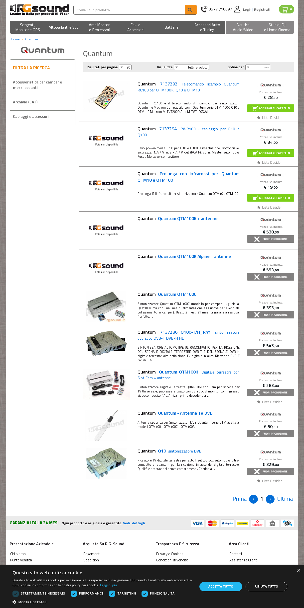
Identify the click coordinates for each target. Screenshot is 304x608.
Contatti (235, 554)
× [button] (298, 570)
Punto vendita (21, 560)
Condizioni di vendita (172, 560)
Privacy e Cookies (169, 554)
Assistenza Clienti (243, 560)
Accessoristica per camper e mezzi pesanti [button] (37, 85)
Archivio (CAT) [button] (25, 102)
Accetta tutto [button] (220, 586)
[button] (27, 27)
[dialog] (152, 586)
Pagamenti (91, 554)
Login (247, 9)
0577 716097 (220, 9)
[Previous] (239, 499)
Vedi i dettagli (134, 523)
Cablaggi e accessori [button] (31, 116)
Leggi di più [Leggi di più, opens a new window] (108, 585)
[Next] (270, 499)
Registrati (262, 9)
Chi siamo (18, 554)
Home (15, 39)
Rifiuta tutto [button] (266, 586)
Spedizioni (91, 560)
